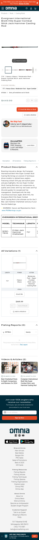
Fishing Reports (19, 472)
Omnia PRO (19, 487)
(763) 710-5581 (19, 527)
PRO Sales (19, 458)
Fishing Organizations (19, 482)
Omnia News (19, 499)
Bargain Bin (19, 455)
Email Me (19, 294)
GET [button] (34, 536)
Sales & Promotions (19, 460)
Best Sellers (19, 453)
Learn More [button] (30, 145)
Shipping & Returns (20, 515)
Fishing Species (19, 479)
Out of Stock (22, 306)
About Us (19, 496)
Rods (11, 13)
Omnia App (19, 489)
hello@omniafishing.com (19, 529)
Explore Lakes (19, 484)
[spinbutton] (12, 306)
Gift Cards (19, 465)
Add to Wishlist (30, 115)
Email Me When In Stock (27, 109)
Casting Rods (20, 13)
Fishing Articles (19, 475)
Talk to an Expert (19, 512)
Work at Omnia (19, 501)
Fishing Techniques (19, 477)
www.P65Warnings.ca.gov (11, 210)
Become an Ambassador (19, 503)
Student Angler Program (19, 506)
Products (4, 13)
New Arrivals (19, 451)
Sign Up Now (19, 418)
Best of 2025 (19, 463)
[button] (19, 167)
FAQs (19, 517)
